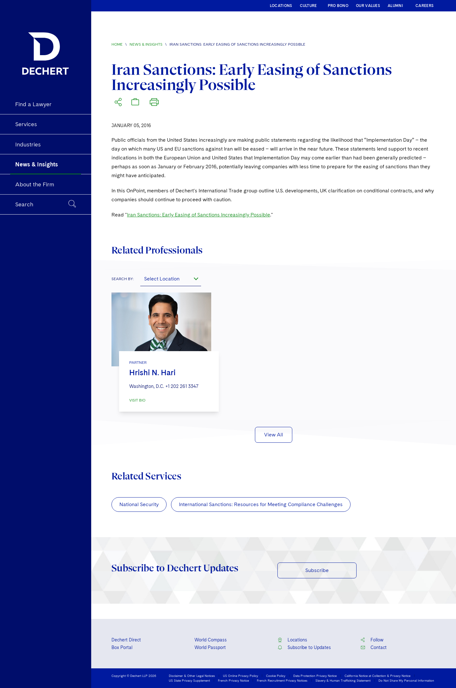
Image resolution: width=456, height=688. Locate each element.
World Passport (210, 647)
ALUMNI (395, 5)
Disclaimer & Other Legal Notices (192, 676)
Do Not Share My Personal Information (406, 680)
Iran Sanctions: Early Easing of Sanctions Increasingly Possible (198, 215)
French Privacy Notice (233, 680)
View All (273, 435)
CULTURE (308, 5)
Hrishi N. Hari (152, 372)
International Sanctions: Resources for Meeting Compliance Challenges (261, 504)
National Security (139, 504)
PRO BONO (338, 5)
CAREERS (424, 5)
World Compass (210, 639)
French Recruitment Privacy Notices (282, 680)
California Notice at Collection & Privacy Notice (377, 676)
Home (117, 44)
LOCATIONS (281, 5)
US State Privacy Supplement (189, 680)
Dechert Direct (126, 639)
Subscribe (317, 570)
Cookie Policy (275, 676)
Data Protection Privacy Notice (315, 676)
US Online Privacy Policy (240, 676)
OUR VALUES (368, 5)
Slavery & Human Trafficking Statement (342, 680)
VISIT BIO (137, 400)
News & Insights (146, 44)
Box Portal (121, 647)
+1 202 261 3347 (182, 386)
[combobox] (170, 278)
